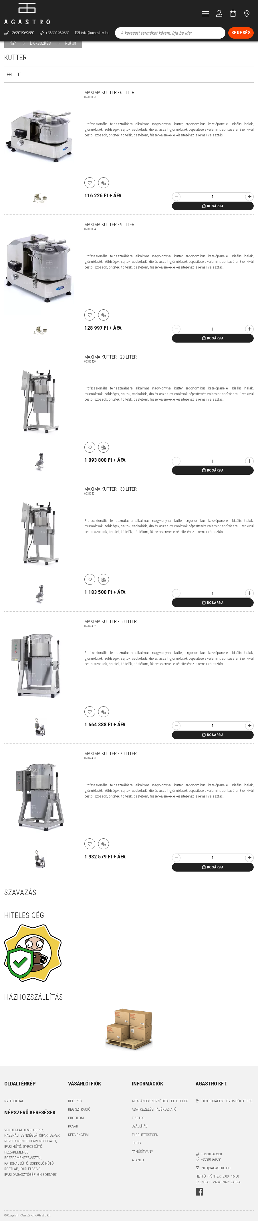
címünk (247, 13)
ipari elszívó (30, 1177)
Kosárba (215, 214)
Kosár (73, 1134)
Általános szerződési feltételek (160, 1109)
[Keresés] (241, 33)
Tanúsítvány (142, 1160)
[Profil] (219, 13)
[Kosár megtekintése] (233, 13)
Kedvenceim (78, 1143)
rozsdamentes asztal (22, 1166)
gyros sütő (32, 1154)
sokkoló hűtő (42, 1171)
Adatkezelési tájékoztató (154, 1117)
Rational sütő (16, 1171)
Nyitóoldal (14, 1109)
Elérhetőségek (145, 1143)
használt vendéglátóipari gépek (32, 1143)
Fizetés (138, 1126)
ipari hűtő (12, 1154)
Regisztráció (79, 1117)
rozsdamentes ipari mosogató (30, 1149)
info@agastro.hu (95, 32)
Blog (136, 1151)
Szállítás (139, 1134)
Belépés (75, 1109)
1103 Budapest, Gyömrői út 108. (227, 1109)
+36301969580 (22, 32)
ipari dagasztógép (19, 1182)
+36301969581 (57, 32)
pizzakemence (16, 1160)
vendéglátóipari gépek (23, 1138)
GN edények (47, 1182)
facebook (199, 1200)
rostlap (11, 1177)
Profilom (76, 1126)
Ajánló (138, 1168)
